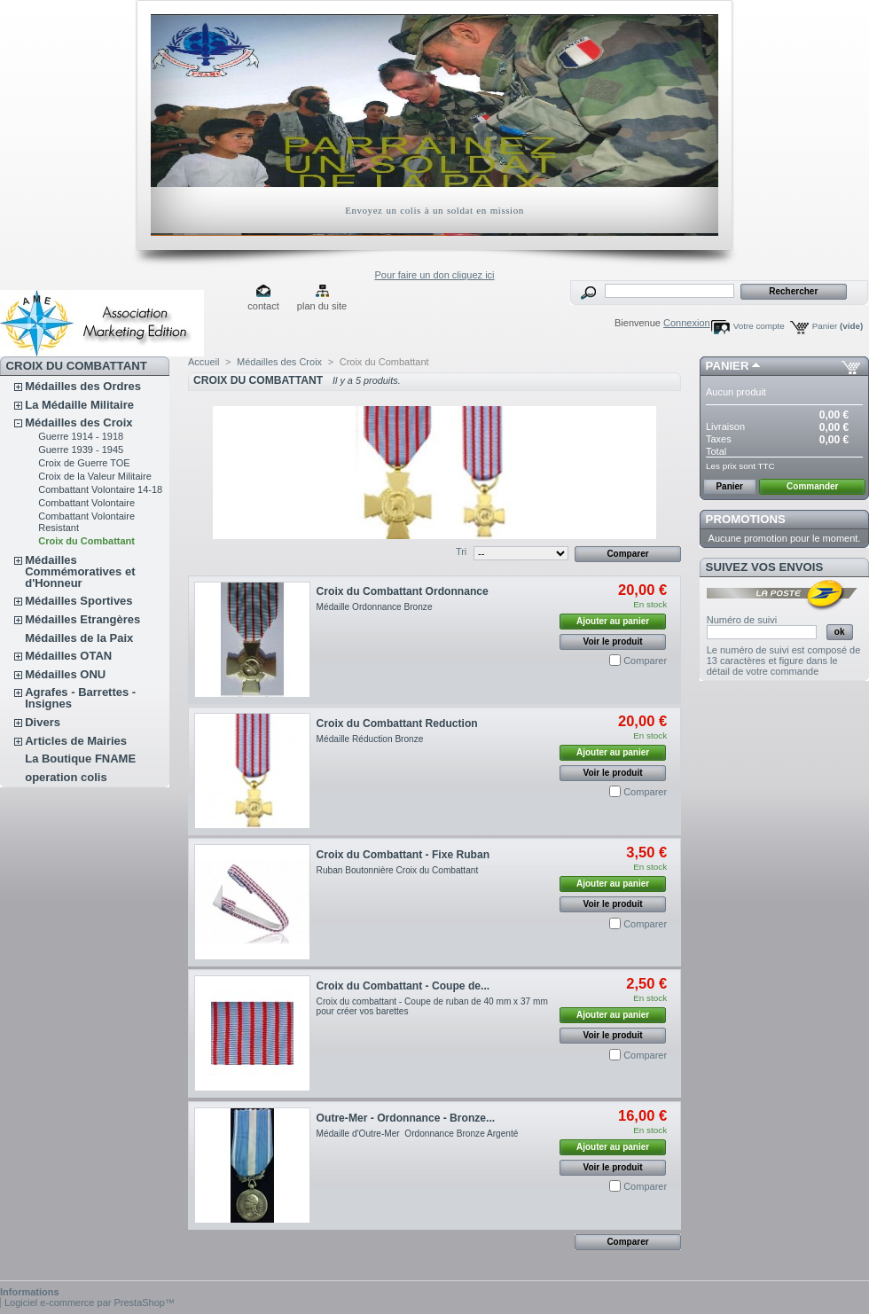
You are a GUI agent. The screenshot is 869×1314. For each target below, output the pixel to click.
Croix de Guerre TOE (84, 463)
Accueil (203, 361)
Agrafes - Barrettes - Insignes (80, 697)
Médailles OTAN (68, 655)
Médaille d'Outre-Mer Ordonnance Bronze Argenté (418, 1133)
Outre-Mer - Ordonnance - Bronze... (406, 1118)
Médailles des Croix (78, 422)
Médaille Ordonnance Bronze (375, 607)
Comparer (645, 660)
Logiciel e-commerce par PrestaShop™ (89, 1302)
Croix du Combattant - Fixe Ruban (403, 855)
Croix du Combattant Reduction (397, 723)
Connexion (686, 322)
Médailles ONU (65, 674)
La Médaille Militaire (79, 404)
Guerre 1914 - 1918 (80, 436)
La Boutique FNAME (80, 758)
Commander (812, 486)
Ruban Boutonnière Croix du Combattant (398, 870)
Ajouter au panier (612, 621)
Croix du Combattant (86, 541)
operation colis (65, 777)
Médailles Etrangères (82, 619)
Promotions (746, 519)
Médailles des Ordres (83, 386)
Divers (42, 722)
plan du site (322, 306)
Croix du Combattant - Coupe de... (403, 986)
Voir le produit (613, 641)
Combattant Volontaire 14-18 (100, 489)
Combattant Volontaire (86, 502)
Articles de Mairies (76, 740)
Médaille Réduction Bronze (370, 739)
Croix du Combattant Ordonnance (403, 591)
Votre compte (759, 326)
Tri (461, 551)
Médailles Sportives (78, 600)
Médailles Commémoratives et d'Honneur (80, 571)
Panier (838, 326)
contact (262, 306)
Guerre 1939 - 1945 (80, 449)
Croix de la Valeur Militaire (95, 476)
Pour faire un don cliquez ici (434, 275)
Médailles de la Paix (79, 638)
